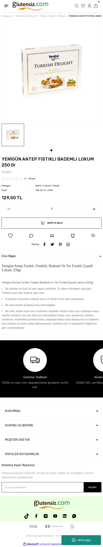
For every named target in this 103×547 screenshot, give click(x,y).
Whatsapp (81, 540)
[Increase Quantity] (94, 209)
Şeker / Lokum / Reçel (47, 185)
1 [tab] (51, 150)
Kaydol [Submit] (92, 487)
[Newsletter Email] (51, 487)
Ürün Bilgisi (9, 256)
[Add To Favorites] (10, 235)
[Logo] (30, 6)
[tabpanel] (13, 135)
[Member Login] (90, 5)
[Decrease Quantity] (9, 209)
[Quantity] (51, 209)
